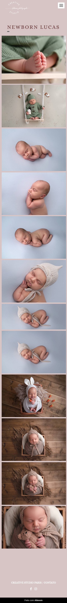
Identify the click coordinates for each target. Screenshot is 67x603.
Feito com (33, 600)
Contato (50, 582)
